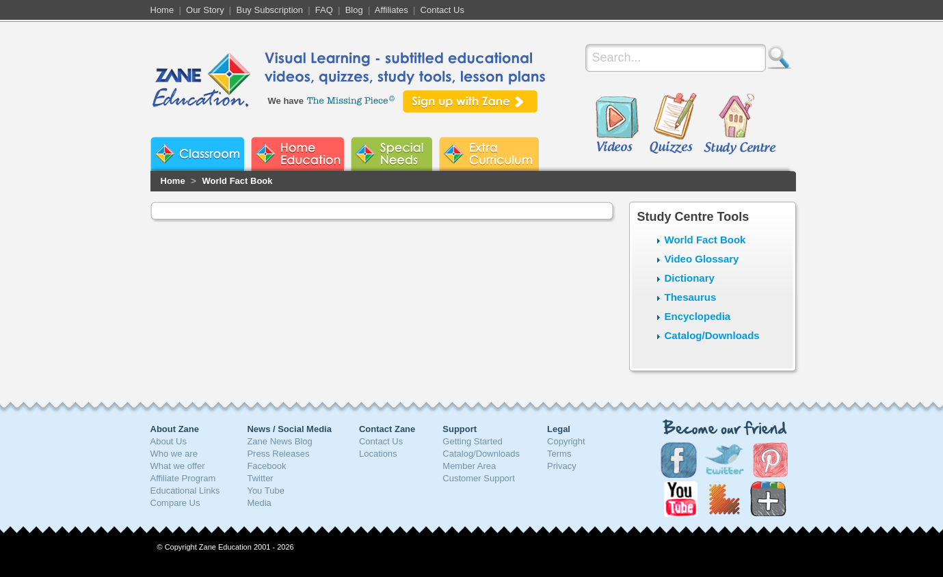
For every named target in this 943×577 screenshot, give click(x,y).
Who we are (174, 453)
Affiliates (391, 10)
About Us (168, 441)
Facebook (266, 466)
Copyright (566, 441)
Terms (559, 453)
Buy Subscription (269, 10)
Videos (617, 124)
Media (259, 503)
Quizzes (673, 124)
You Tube (265, 490)
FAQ (324, 10)
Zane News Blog (279, 441)
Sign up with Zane (470, 101)
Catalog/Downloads (712, 335)
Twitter (260, 478)
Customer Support (478, 478)
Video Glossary (702, 259)
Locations (378, 453)
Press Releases (278, 453)
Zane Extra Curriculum (489, 154)
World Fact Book (237, 181)
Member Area (469, 466)
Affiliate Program (183, 478)
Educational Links (185, 490)
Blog (354, 10)
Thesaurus (691, 297)
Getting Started (472, 441)
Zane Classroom (197, 154)
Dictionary (690, 278)
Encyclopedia (698, 316)
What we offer (177, 466)
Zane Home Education (297, 154)
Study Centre (739, 124)
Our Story (205, 10)
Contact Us (442, 10)
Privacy (561, 466)
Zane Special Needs (391, 154)
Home (162, 10)
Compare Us (175, 503)
